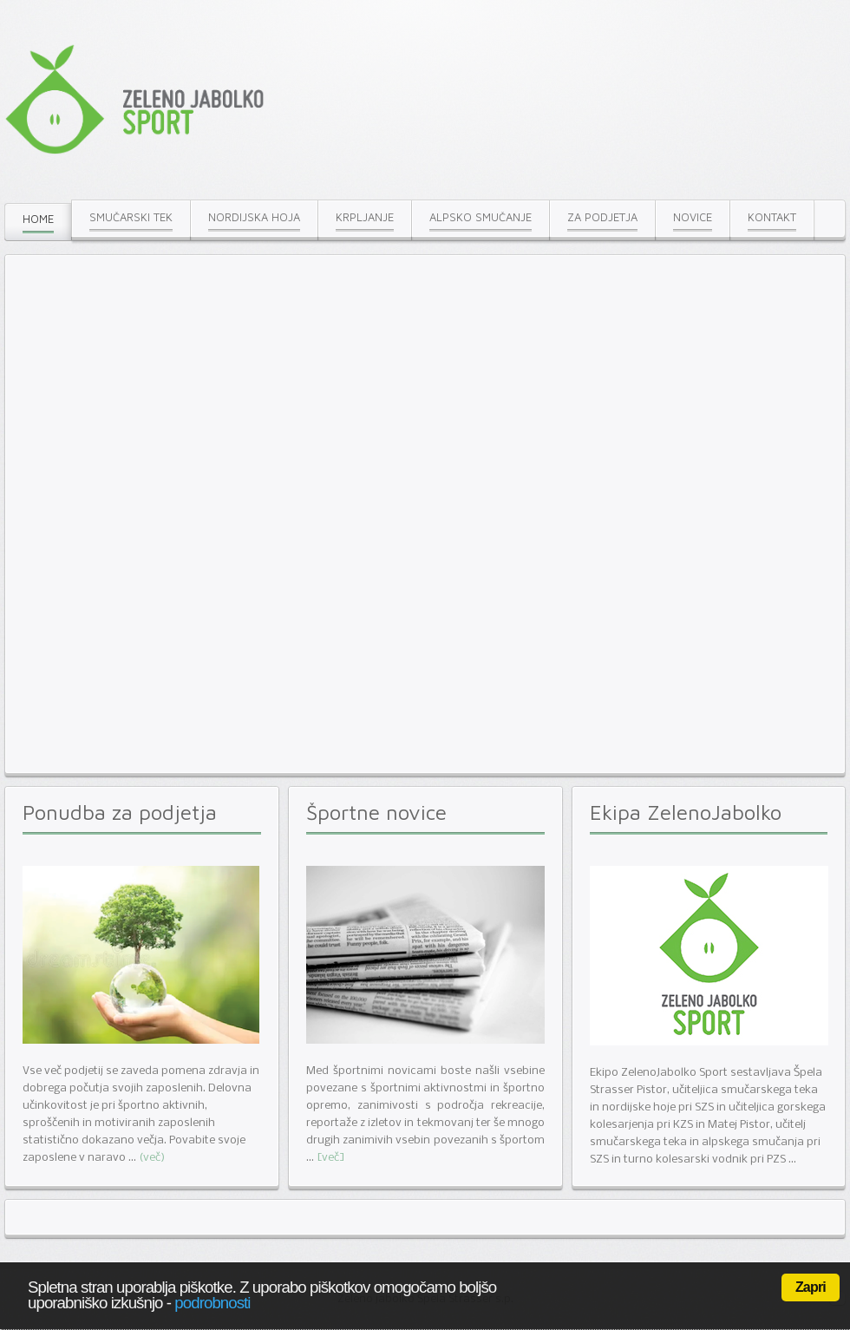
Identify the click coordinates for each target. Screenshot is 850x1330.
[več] (331, 1157)
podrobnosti (212, 1303)
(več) (152, 1157)
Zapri (810, 1287)
